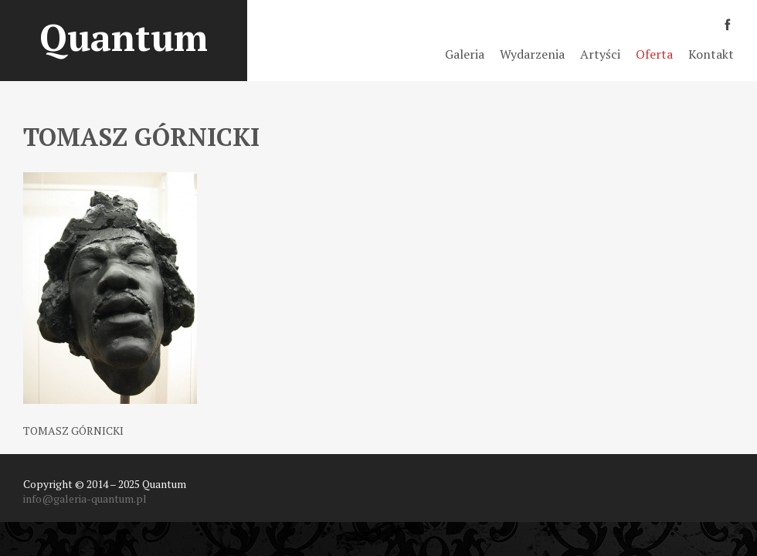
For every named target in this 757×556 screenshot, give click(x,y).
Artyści (600, 54)
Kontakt (711, 54)
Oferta (654, 54)
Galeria (464, 54)
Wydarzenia (532, 54)
